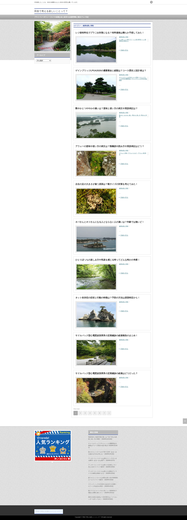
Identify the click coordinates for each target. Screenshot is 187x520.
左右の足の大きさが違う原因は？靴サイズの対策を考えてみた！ (106, 184)
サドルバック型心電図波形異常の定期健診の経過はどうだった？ (106, 373)
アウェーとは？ (132, 153)
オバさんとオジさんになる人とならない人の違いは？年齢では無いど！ (109, 222)
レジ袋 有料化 (137, 39)
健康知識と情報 (123, 37)
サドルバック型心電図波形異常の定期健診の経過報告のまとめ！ (106, 335)
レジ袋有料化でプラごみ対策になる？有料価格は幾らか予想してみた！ (109, 33)
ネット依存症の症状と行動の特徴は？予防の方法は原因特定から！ (107, 297)
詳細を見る (124, 50)
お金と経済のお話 (65, 17)
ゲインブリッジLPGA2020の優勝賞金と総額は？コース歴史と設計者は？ (110, 70)
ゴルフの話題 (54, 17)
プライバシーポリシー (42, 17)
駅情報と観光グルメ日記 (80, 17)
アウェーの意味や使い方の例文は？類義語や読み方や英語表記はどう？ (109, 146)
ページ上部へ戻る (185, 421)
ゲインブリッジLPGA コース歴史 (129, 77)
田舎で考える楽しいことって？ (51, 11)
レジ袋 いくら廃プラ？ (125, 39)
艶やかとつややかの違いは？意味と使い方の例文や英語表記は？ (106, 108)
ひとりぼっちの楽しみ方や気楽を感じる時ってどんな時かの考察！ (107, 260)
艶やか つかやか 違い (125, 115)
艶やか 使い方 (136, 115)
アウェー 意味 (123, 153)
